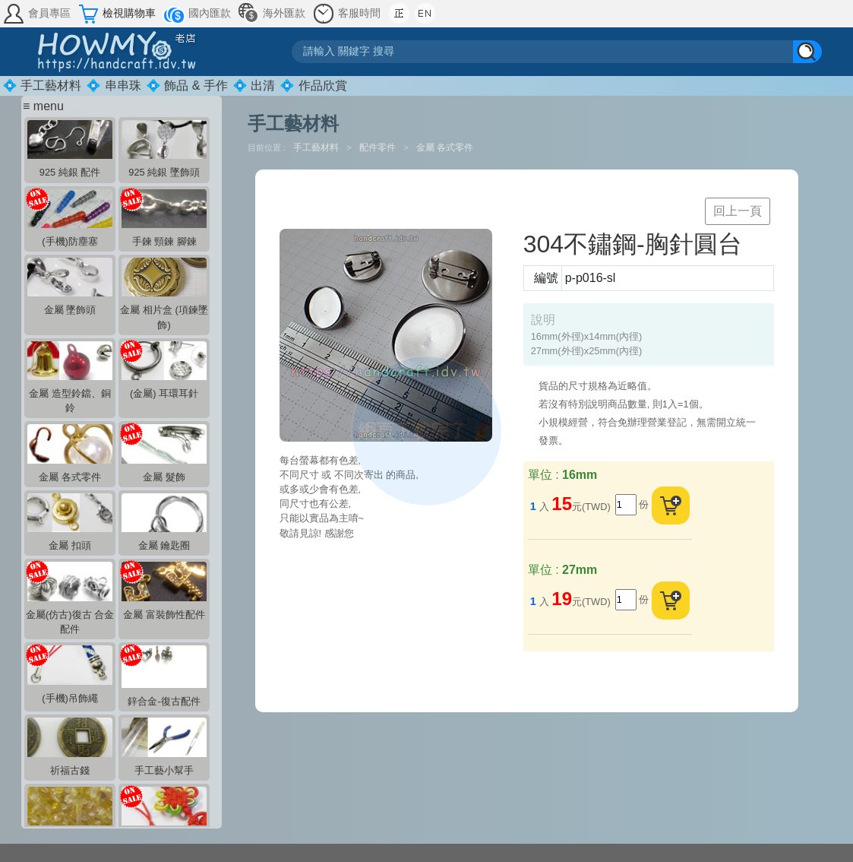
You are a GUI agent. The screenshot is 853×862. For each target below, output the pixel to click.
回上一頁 (737, 210)
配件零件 (378, 147)
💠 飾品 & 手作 (187, 85)
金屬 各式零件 (444, 147)
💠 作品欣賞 (313, 85)
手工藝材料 (317, 147)
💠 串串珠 (113, 85)
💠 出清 (253, 85)
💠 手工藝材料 (41, 85)
